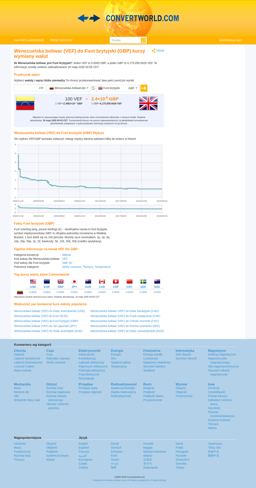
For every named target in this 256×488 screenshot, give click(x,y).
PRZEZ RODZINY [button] (61, 40)
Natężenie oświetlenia (157, 362)
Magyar (148, 447)
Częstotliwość (216, 392)
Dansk (115, 443)
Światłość (149, 370)
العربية (82, 455)
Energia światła (152, 354)
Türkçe (180, 467)
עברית (114, 463)
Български (85, 459)
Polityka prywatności (139, 480)
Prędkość (149, 392)
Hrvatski (148, 443)
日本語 (147, 459)
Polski (179, 447)
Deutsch (116, 447)
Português (182, 451)
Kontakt (109, 480)
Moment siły (21, 392)
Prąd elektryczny (89, 374)
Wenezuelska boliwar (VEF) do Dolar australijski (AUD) (48, 331)
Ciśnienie (214, 388)
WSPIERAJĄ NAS (230, 40)
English (83, 443)
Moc (113, 358)
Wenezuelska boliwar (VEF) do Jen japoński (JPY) (45, 326)
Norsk (179, 443)
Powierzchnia (184, 396)
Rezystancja (86, 378)
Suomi (115, 459)
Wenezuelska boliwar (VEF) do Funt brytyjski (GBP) (46, 321)
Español (84, 447)
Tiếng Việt (214, 447)
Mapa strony (121, 480)
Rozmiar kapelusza (58, 392)
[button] (69, 88)
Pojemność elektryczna (93, 366)
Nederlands (150, 467)
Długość (181, 388)
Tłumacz (88, 266)
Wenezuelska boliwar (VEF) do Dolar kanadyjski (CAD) (124, 311)
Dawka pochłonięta (123, 388)
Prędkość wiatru (153, 396)
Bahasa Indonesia (154, 451)
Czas (49, 354)
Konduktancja (87, 358)
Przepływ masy (88, 388)
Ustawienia (98, 480)
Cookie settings (158, 480)
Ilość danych (183, 354)
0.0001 (74, 292)
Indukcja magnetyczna (222, 354)
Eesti (114, 455)
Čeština (83, 467)
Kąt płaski (214, 408)
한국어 (147, 463)
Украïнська (215, 443)
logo (128, 18)
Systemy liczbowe (219, 420)
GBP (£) (67, 262)
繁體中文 (213, 455)
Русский (181, 455)
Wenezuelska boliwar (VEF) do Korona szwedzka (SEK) (125, 326)
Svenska (181, 463)
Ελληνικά (116, 451)
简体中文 (213, 451)
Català (83, 463)
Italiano (147, 455)
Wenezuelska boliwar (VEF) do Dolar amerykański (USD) (49, 311)
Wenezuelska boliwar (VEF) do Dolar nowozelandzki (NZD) (127, 331)
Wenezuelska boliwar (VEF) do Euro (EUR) (41, 316)
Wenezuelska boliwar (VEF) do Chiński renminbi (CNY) (124, 321)
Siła (16, 396)
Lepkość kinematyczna (28, 362)
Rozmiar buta (54, 388)
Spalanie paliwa (121, 362)
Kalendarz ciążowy (58, 358)
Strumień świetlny (154, 366)
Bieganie (148, 388)
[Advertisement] (139, 237)
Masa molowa (22, 370)
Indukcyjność (87, 354)
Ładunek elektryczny (91, 362)
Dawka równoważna (123, 392)
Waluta (66, 254)
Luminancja (150, 358)
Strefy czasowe (71, 266)
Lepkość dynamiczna (27, 358)
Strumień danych (186, 358)
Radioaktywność (121, 396)
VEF (65, 258)
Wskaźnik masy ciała (27, 400)
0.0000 (33, 292)
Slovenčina (182, 459)
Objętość (181, 392)
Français (84, 451)
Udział (158, 51)
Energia (116, 354)
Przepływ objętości (90, 392)
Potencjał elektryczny (92, 370)
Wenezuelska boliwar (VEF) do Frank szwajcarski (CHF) (125, 316)
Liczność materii (24, 366)
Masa (17, 388)
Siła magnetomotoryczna (223, 366)
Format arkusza (217, 396)
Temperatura (103, 266)
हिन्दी (113, 467)
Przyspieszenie (152, 400)
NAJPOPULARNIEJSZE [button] (29, 40)
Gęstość (19, 354)
